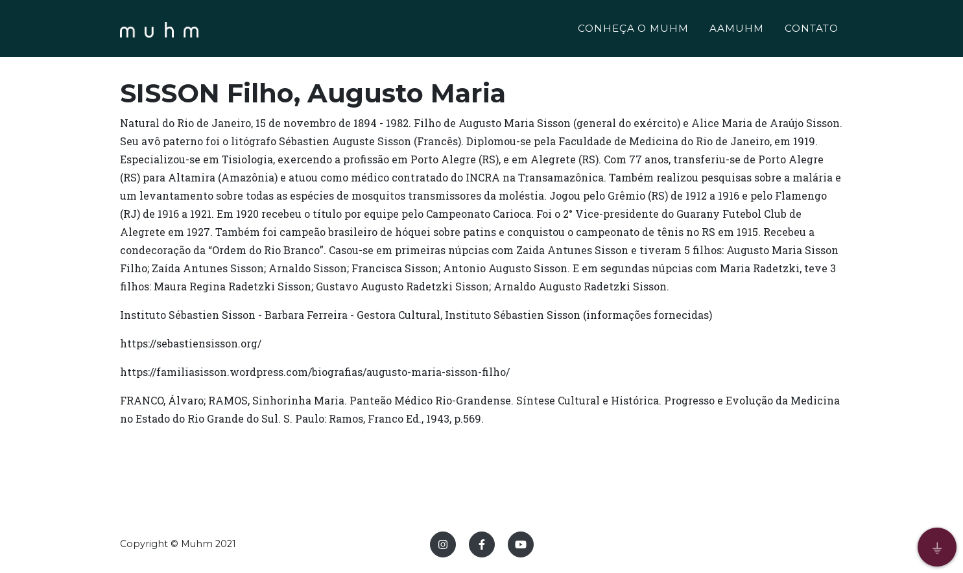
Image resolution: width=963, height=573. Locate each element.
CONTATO (811, 30)
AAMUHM (736, 30)
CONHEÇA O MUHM (633, 30)
